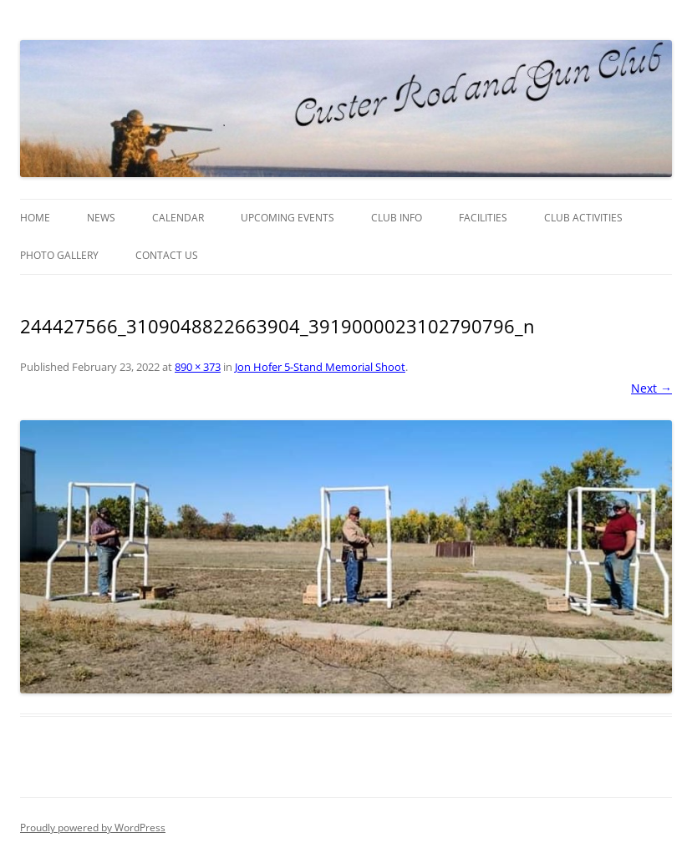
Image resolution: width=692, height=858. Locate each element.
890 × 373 (198, 366)
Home (35, 218)
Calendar (178, 218)
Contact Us (166, 255)
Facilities (483, 218)
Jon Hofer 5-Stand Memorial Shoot (320, 366)
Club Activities (583, 218)
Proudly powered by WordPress (92, 827)
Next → (651, 388)
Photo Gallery (59, 255)
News (101, 218)
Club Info (396, 218)
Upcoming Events (287, 218)
